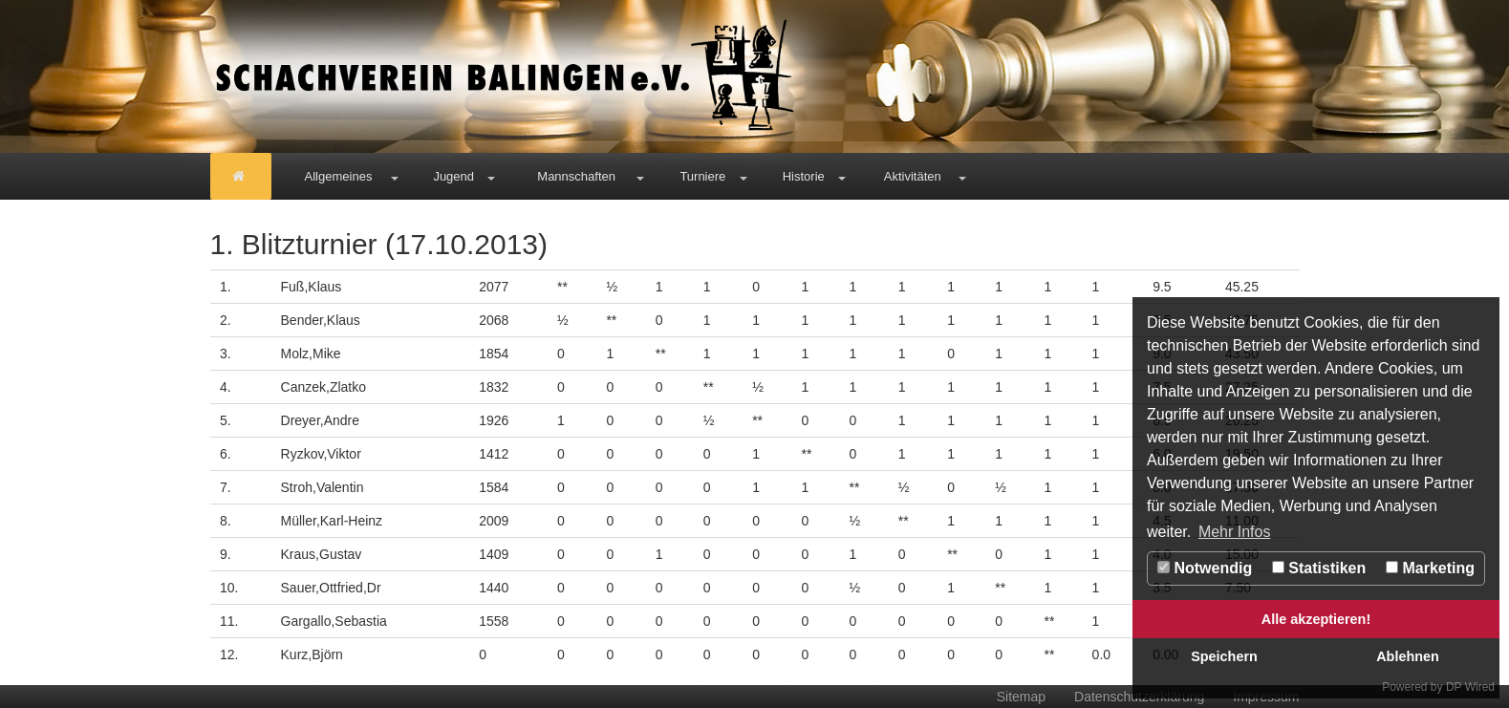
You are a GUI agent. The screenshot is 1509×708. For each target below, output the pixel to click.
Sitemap (1021, 696)
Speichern (1224, 656)
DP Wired (1470, 687)
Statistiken (1319, 568)
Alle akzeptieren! (1315, 619)
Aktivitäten (912, 176)
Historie (804, 176)
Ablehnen (1407, 656)
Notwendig (1204, 568)
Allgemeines (339, 176)
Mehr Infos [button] (1234, 532)
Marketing (1430, 568)
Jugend (453, 176)
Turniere (702, 176)
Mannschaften (576, 176)
